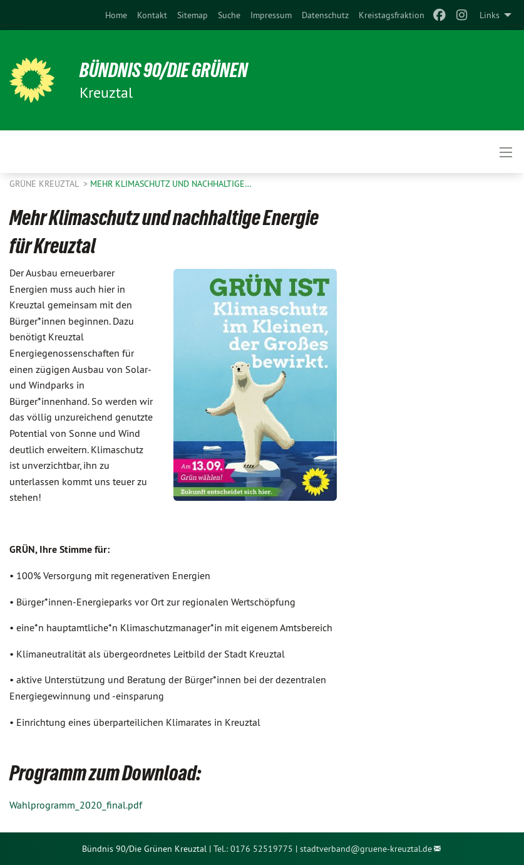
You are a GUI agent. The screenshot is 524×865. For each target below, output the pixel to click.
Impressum (271, 15)
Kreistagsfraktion (391, 15)
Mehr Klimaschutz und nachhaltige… (171, 183)
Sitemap (192, 15)
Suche (229, 15)
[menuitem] (116, 15)
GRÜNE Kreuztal (45, 183)
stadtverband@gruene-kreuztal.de (366, 848)
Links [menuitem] (490, 15)
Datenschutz (325, 15)
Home (116, 15)
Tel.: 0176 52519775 (253, 848)
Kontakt (152, 15)
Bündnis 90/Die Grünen (164, 70)
